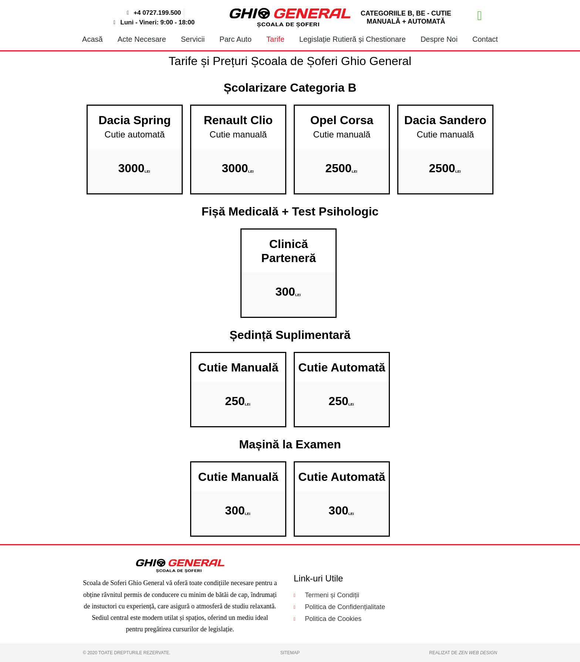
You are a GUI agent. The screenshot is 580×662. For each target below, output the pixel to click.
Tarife (275, 39)
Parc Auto (235, 39)
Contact (485, 39)
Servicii (193, 39)
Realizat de (463, 652)
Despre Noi (439, 39)
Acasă (92, 39)
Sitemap (290, 652)
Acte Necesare (142, 39)
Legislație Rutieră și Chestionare (352, 39)
